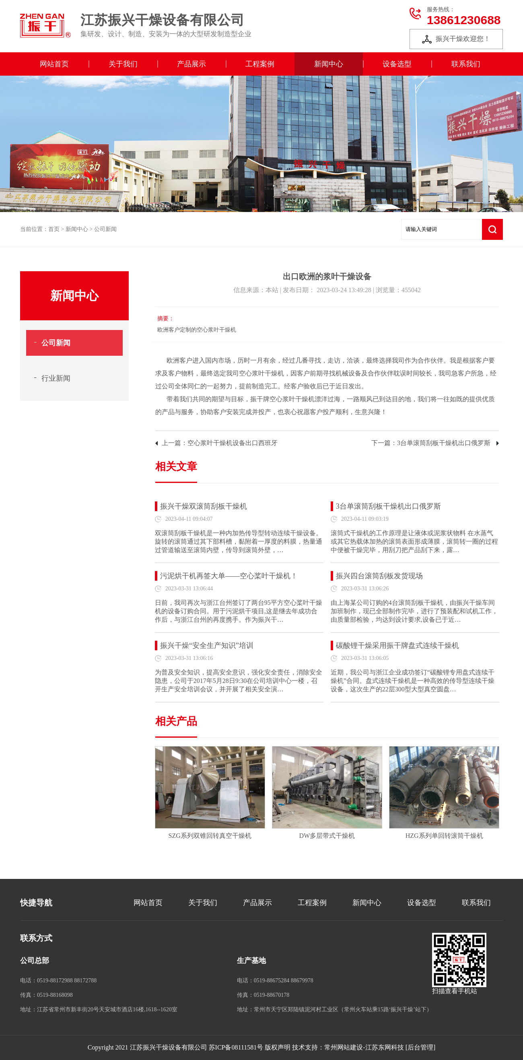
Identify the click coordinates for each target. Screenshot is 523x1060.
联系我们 (465, 64)
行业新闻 (55, 378)
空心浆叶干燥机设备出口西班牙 (232, 442)
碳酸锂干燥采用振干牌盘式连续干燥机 (397, 645)
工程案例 (259, 64)
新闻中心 (328, 64)
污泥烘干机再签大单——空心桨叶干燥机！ (229, 576)
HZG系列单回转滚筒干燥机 (444, 835)
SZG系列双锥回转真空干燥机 (210, 835)
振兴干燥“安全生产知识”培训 (206, 645)
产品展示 (191, 64)
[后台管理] (421, 1047)
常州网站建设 (343, 1047)
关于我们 (123, 64)
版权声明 (277, 1047)
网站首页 (54, 64)
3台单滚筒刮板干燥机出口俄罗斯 (443, 442)
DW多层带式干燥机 (327, 835)
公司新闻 (105, 229)
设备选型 (397, 64)
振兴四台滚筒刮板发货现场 (379, 576)
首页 (54, 229)
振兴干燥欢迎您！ (456, 39)
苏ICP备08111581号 (236, 1047)
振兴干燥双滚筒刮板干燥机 (203, 506)
